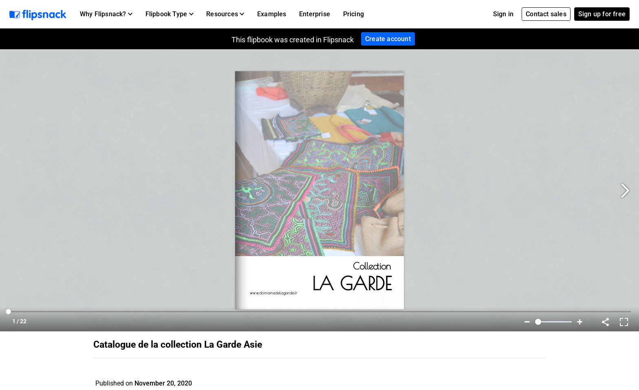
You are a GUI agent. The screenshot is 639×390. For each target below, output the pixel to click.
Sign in (503, 14)
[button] (106, 14)
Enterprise (314, 14)
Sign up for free (602, 14)
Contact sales (546, 14)
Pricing (353, 14)
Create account (388, 39)
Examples (271, 14)
